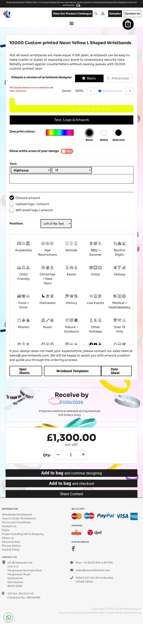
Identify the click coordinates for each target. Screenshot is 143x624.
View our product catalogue (72, 13)
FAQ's (5, 530)
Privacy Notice (11, 545)
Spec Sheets (24, 371)
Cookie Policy (11, 549)
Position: (16, 223)
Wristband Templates (72, 371)
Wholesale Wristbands (17, 514)
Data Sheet (115, 371)
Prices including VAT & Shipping (23, 534)
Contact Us (9, 526)
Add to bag (71, 473)
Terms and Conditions (16, 522)
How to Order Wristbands (19, 518)
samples (115, 13)
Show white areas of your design (34, 151)
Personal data (11, 541)
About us (8, 538)
